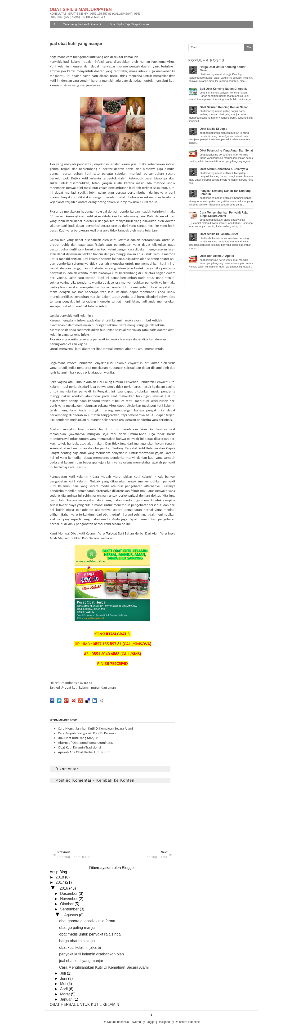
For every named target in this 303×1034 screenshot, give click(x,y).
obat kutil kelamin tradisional (79, 747)
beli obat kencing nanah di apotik (223, 88)
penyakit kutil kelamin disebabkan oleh (91, 954)
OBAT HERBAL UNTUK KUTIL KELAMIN (84, 1005)
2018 (60, 877)
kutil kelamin (119, 240)
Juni (64, 978)
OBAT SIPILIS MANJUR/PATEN (81, 9)
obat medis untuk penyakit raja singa (90, 934)
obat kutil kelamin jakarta (80, 947)
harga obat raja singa (77, 941)
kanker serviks (112, 287)
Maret (65, 994)
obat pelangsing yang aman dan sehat (226, 150)
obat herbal (111, 514)
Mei (63, 984)
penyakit (99, 164)
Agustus (71, 915)
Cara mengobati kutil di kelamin (82, 24)
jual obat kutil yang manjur (78, 738)
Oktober (67, 904)
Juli (63, 973)
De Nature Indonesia (64, 683)
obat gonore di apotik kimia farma (87, 921)
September (70, 909)
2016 (64, 888)
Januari (67, 999)
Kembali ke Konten (115, 780)
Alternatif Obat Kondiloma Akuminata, (85, 742)
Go (249, 47)
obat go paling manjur (77, 928)
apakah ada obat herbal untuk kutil (84, 752)
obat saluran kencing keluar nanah (224, 107)
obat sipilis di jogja (213, 128)
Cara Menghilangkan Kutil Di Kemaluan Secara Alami (104, 967)
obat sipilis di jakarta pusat (219, 234)
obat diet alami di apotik (217, 256)
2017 (60, 882)
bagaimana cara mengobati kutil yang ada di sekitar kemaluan (94, 57)
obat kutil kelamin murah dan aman (90, 687)
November (69, 899)
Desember (69, 893)
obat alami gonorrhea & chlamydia (224, 169)
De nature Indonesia (187, 1022)
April (64, 989)
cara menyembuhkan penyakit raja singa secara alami (224, 214)
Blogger (128, 868)
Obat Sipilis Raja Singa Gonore (129, 24)
